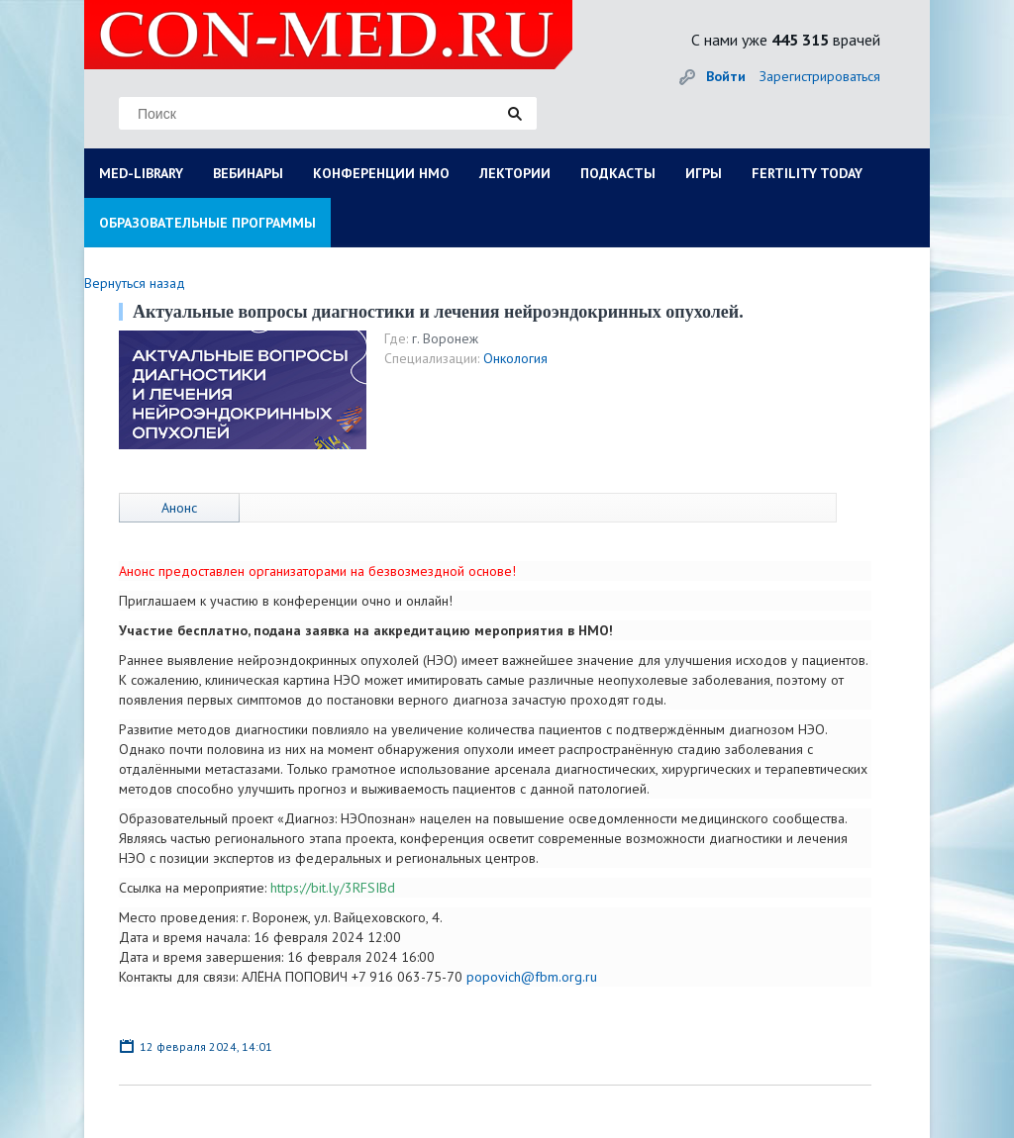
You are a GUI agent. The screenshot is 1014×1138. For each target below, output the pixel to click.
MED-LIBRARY (141, 173)
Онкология (515, 358)
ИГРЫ (703, 173)
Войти (726, 76)
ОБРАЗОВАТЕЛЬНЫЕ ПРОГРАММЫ (207, 223)
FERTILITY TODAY (807, 173)
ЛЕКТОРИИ (515, 173)
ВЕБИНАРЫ (248, 173)
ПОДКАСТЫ (618, 173)
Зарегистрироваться (820, 76)
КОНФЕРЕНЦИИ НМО (381, 173)
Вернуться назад (134, 283)
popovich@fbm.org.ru (531, 977)
